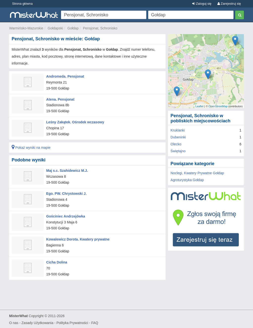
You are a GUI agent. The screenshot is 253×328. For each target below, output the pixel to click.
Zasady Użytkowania (37, 322)
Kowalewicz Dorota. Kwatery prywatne (77, 239)
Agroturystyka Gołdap (187, 180)
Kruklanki (177, 130)
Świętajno (178, 151)
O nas (13, 322)
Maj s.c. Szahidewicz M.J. (67, 170)
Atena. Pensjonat (60, 99)
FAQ (94, 322)
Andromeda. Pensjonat (65, 76)
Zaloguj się (201, 3)
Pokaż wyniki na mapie (31, 147)
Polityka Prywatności (72, 322)
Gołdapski (55, 28)
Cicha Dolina (56, 261)
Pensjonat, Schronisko (100, 28)
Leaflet (199, 106)
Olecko (175, 144)
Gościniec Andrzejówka (65, 216)
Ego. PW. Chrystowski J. (66, 193)
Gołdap (73, 28)
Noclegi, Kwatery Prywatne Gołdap (197, 173)
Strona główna (22, 3)
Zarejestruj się (229, 3)
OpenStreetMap (218, 106)
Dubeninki (178, 137)
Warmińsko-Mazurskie (26, 28)
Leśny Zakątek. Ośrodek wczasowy (75, 122)
